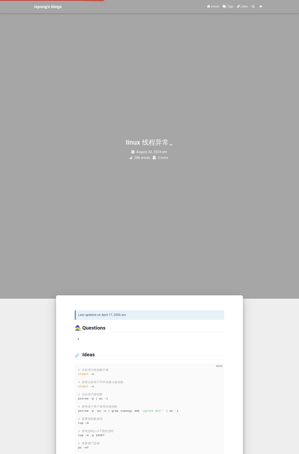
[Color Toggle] (261, 7)
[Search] (253, 7)
